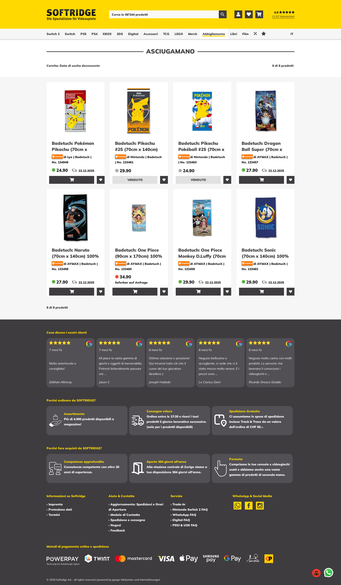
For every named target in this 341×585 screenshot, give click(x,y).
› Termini (53, 515)
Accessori (151, 34)
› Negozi (115, 525)
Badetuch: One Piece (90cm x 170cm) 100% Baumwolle (138, 256)
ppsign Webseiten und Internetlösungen (136, 579)
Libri (233, 34)
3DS (120, 34)
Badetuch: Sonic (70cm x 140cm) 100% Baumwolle (265, 256)
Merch (192, 34)
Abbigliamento (213, 34)
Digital (133, 34)
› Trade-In (177, 504)
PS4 (94, 34)
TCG (166, 34)
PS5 (83, 34)
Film (245, 34)
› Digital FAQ (180, 520)
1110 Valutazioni (283, 16)
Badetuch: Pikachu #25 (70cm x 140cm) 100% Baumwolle (136, 149)
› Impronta (55, 504)
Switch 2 (53, 34)
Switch (70, 34)
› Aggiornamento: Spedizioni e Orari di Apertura (136, 506)
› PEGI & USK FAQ (183, 525)
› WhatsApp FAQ (183, 515)
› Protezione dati (59, 509)
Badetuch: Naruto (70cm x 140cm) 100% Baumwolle (75, 256)
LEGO (179, 34)
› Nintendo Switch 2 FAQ (189, 509)
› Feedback (117, 530)
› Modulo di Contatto (124, 515)
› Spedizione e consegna (127, 520)
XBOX (107, 34)
